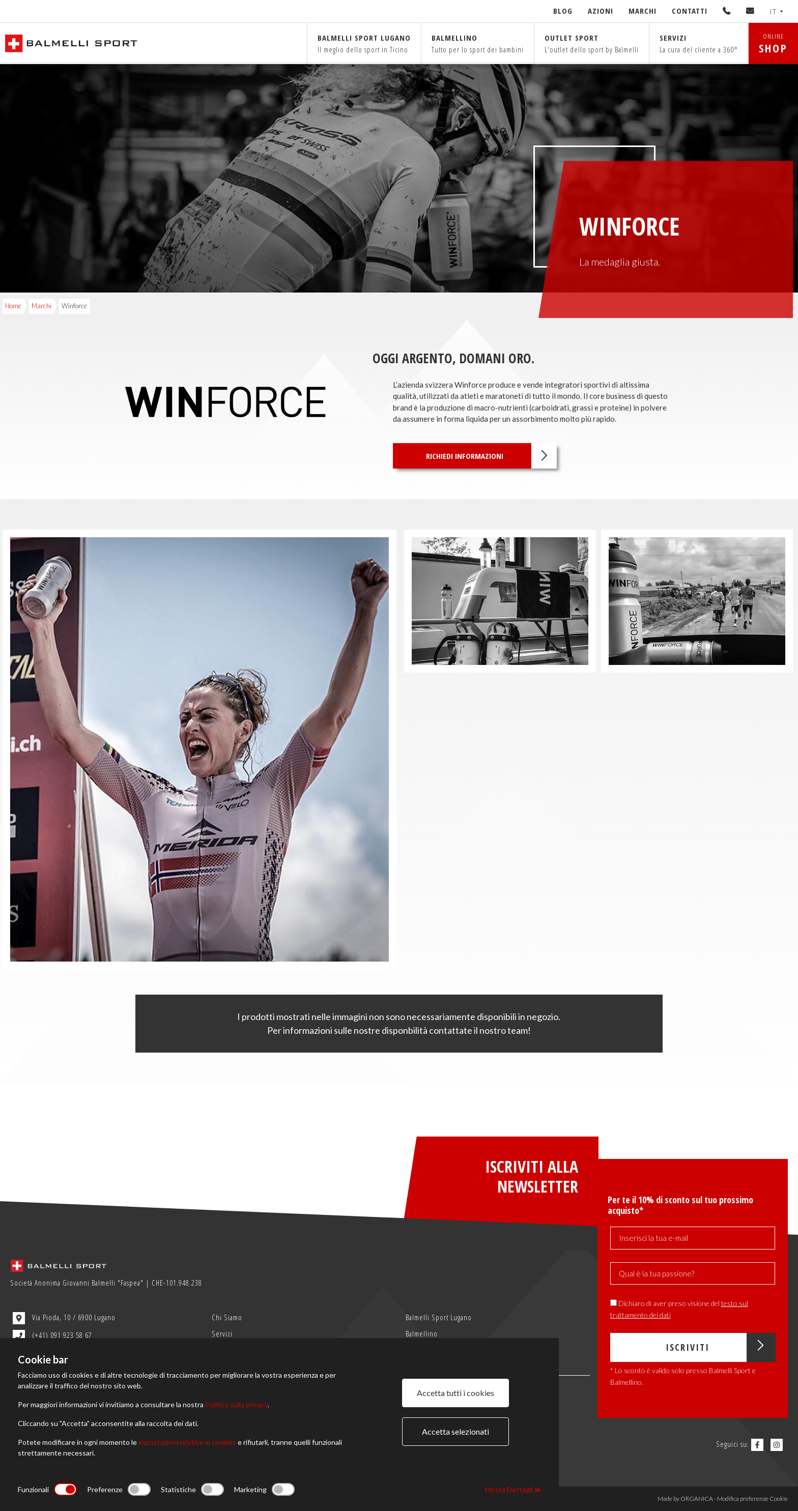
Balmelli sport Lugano (364, 43)
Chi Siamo (227, 1317)
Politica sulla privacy (236, 1404)
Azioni (600, 11)
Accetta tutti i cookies (455, 1393)
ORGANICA (696, 1498)
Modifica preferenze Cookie (752, 1498)
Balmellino (478, 43)
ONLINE (773, 43)
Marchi (643, 11)
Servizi (699, 43)
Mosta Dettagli (512, 1489)
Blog (563, 11)
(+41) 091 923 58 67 (52, 1336)
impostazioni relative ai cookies (187, 1442)
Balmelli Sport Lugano (439, 1317)
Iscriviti (720, 1347)
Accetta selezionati (455, 1431)
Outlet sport (592, 43)
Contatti (689, 11)
